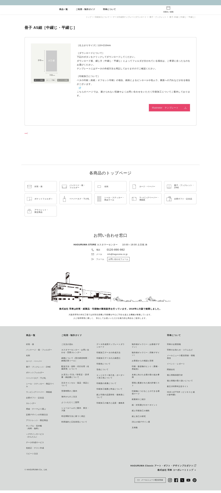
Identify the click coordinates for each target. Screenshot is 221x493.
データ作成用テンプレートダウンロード (127, 17)
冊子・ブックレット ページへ (42, 134)
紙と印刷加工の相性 (87, 88)
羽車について (109, 9)
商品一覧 (63, 9)
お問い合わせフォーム (118, 262)
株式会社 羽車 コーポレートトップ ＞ (176, 472)
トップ (84, 17)
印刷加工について (99, 17)
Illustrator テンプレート (165, 107)
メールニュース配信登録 (150, 482)
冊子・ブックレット (157, 17)
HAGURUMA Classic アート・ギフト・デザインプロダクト (161, 468)
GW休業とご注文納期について (110, 2)
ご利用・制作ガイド (85, 9)
